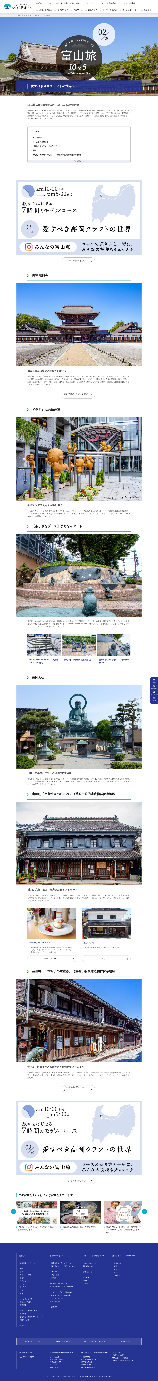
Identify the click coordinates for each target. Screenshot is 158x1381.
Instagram (86, 1283)
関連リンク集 (24, 1320)
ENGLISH (117, 1263)
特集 (25, 15)
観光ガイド (91, 10)
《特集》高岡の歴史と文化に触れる (77, 1088)
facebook (86, 1277)
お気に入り (24, 1325)
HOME (18, 15)
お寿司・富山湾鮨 (108, 10)
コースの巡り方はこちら (77, 261)
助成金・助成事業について (60, 1283)
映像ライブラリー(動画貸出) (61, 1295)
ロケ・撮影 (55, 1275)
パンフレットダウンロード (94, 1341)
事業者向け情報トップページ (61, 1263)
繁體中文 (117, 1266)
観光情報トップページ (27, 1263)
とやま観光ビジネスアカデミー (62, 1286)
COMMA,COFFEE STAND (51, 959)
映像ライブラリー (63, 1341)
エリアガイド (61, 10)
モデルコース (24, 1281)
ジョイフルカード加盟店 (28, 1311)
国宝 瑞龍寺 (37, 138)
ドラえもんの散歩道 (40, 142)
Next (135, 324)
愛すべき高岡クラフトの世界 (40, 15)
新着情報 (146, 10)
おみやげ (23, 1278)
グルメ (22, 1272)
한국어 (116, 1272)
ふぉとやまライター (129, 10)
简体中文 (117, 1269)
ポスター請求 (56, 1301)
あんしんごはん (106, 959)
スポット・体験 (25, 1275)
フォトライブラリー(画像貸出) (61, 1292)
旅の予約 (23, 1287)
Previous (22, 324)
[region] (97, 4)
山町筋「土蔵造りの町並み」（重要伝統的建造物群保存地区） (57, 155)
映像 (21, 1293)
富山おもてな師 (25, 1302)
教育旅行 (54, 1278)
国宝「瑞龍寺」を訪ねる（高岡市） (76, 395)
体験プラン (77, 10)
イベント (23, 1284)
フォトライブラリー (32, 1341)
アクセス (23, 1290)
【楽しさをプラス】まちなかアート (47, 146)
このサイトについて (89, 1263)
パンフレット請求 (57, 1298)
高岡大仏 (36, 150)
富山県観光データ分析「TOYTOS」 (63, 1266)
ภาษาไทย (117, 1275)
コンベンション (56, 1272)
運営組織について (89, 1266)
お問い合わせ (87, 1272)
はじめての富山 (44, 10)
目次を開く (77, 161)
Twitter (85, 1280)
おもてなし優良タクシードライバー (32, 1317)
